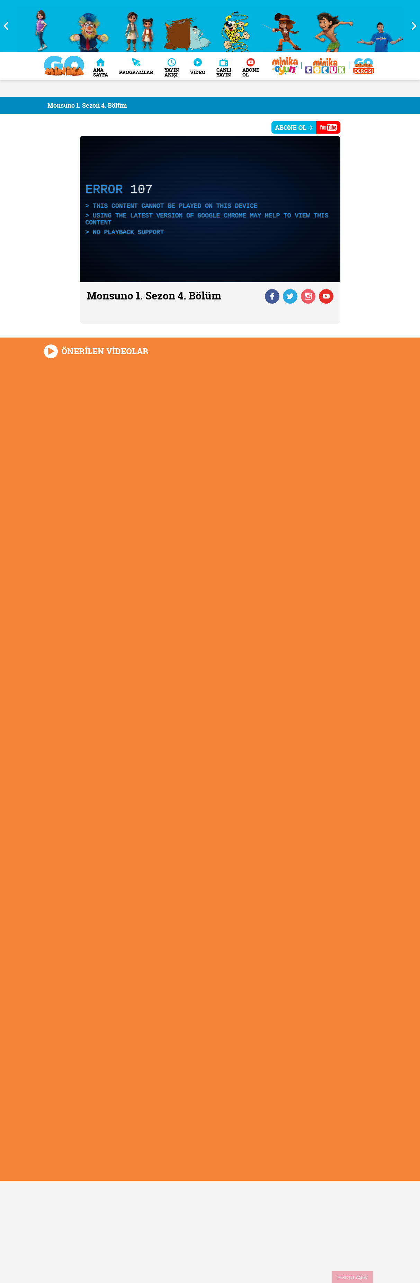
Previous (8, 26)
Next (411, 26)
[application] (210, 209)
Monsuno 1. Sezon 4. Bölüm (87, 105)
